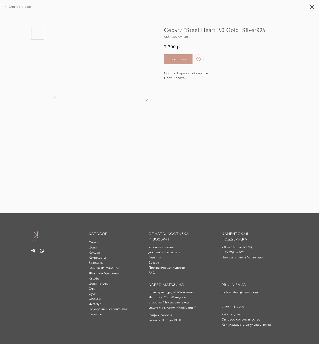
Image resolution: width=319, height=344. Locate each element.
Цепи (93, 247)
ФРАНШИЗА (233, 307)
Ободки (95, 299)
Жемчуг (95, 304)
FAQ (151, 273)
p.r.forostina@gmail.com (240, 292)
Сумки (93, 294)
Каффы (94, 278)
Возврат (154, 262)
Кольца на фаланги (104, 268)
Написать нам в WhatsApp (242, 257)
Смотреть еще (19, 7)
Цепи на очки (99, 283)
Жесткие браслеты (104, 273)
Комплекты (97, 258)
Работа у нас (232, 314)
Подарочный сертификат (108, 309)
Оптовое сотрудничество (241, 319)
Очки (92, 289)
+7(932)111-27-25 (233, 252)
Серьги (94, 242)
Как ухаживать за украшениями (246, 324)
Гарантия (155, 257)
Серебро (95, 314)
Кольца (94, 252)
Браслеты (96, 263)
